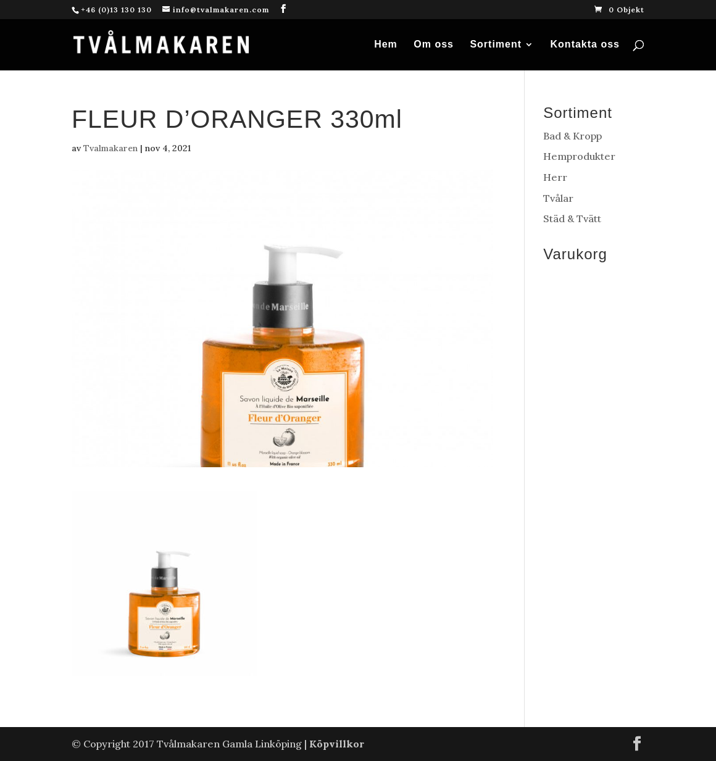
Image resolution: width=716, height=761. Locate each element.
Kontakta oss (585, 44)
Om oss (434, 44)
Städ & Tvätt (572, 218)
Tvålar (558, 198)
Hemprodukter (579, 156)
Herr (555, 177)
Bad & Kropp (572, 136)
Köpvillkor (336, 744)
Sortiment (496, 44)
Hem (386, 44)
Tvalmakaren (110, 148)
